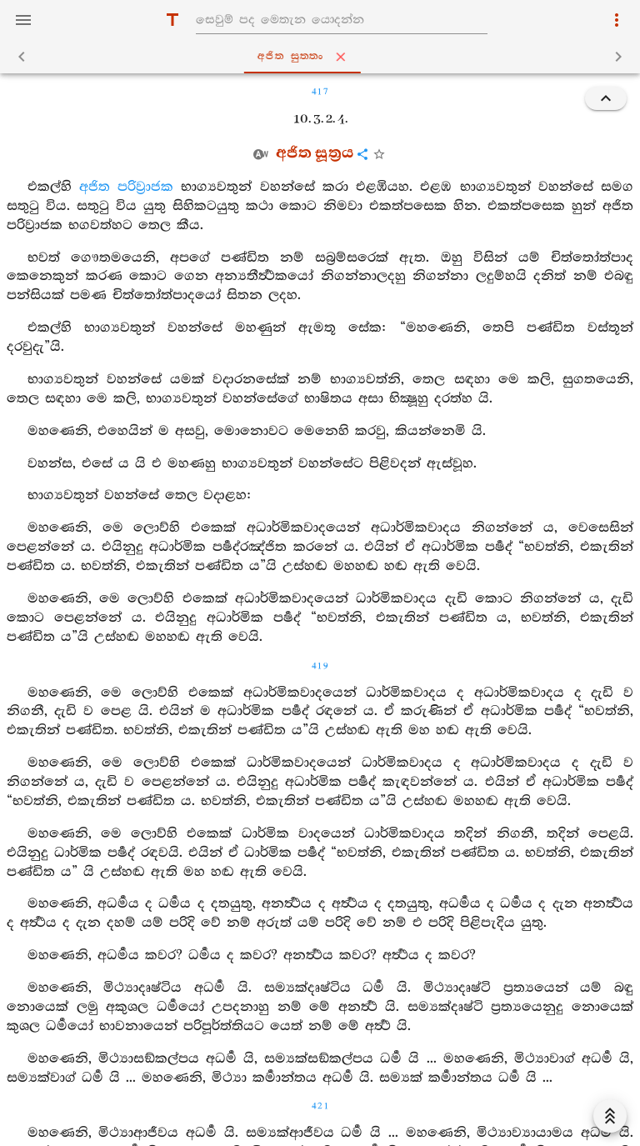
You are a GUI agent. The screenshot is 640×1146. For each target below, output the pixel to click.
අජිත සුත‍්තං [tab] (323, 56)
